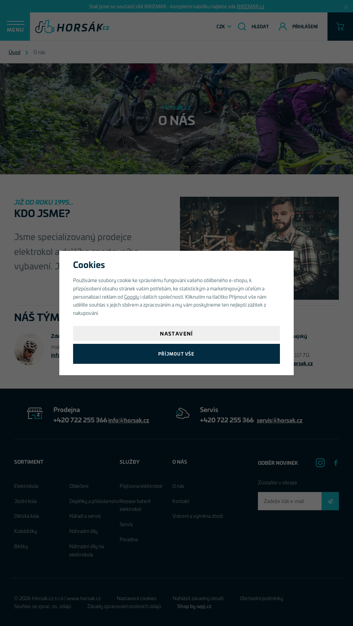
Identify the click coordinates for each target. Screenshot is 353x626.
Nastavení (176, 333)
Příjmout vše (176, 353)
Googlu (131, 296)
